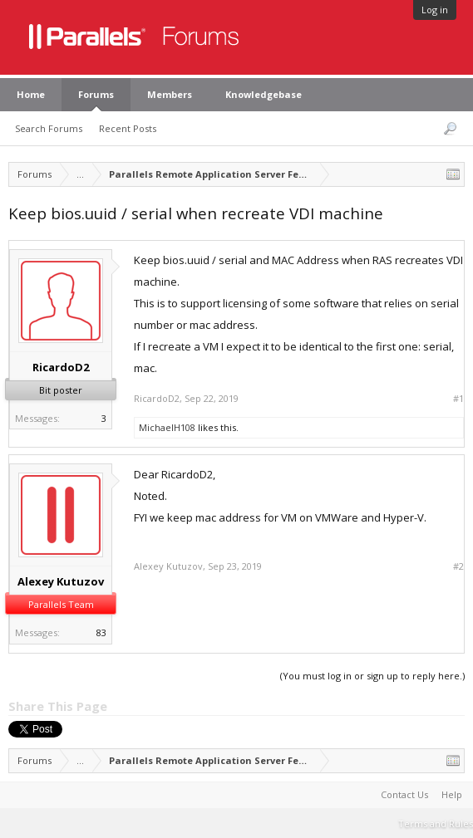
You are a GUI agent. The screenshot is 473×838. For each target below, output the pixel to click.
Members (169, 94)
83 (101, 632)
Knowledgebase (263, 94)
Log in (434, 9)
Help (451, 794)
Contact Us (404, 794)
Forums (96, 94)
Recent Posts (127, 128)
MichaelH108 (167, 427)
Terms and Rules (435, 823)
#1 (458, 398)
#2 (458, 566)
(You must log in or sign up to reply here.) (372, 675)
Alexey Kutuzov (60, 581)
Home (31, 94)
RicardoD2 (60, 367)
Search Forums (48, 128)
